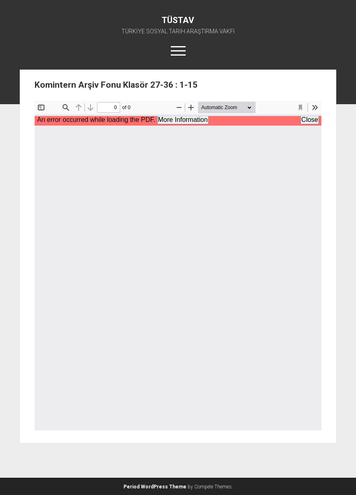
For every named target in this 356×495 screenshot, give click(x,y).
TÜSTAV (178, 20)
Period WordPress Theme (154, 487)
